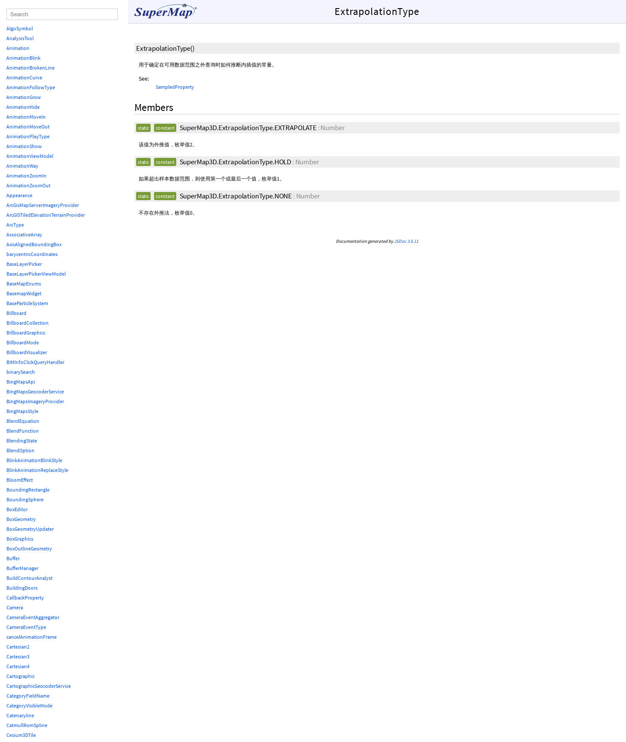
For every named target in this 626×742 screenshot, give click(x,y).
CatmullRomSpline (26, 725)
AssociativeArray (24, 234)
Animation (17, 48)
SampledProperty (175, 87)
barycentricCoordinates (32, 254)
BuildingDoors (22, 588)
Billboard (16, 313)
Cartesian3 (17, 656)
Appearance (19, 195)
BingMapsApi (20, 381)
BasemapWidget (23, 293)
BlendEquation (22, 421)
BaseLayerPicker (24, 264)
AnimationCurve (24, 77)
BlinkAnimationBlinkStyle (34, 460)
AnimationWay (22, 166)
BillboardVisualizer (26, 352)
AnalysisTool (20, 38)
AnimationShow (24, 146)
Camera (14, 607)
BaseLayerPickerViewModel (36, 274)
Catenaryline (20, 715)
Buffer (13, 558)
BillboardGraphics (25, 332)
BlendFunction (22, 431)
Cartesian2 (17, 646)
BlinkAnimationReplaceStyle (37, 470)
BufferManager (22, 568)
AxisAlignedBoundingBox (33, 244)
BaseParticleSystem (27, 303)
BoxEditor (17, 509)
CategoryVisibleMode (29, 705)
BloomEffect (19, 480)
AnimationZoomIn (26, 175)
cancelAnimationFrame (31, 637)
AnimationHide (23, 107)
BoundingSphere (25, 499)
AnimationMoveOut (27, 126)
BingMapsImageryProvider (35, 401)
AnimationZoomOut (28, 185)
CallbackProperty (25, 597)
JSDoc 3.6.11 (406, 241)
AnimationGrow (23, 97)
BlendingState (21, 440)
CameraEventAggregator (32, 617)
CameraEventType (26, 627)
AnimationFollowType (30, 87)
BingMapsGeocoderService (35, 391)
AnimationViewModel (29, 156)
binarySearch (20, 372)
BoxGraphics (19, 538)
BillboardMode (22, 342)
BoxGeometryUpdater (30, 529)
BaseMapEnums (23, 283)
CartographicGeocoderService (38, 686)
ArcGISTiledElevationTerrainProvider (45, 215)
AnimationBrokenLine (30, 67)
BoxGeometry (21, 519)
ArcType (15, 224)
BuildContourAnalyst (29, 578)
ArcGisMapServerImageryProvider (42, 205)
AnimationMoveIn (26, 116)
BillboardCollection (27, 323)
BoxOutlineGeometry (29, 548)
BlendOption (20, 450)
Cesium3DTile (21, 735)
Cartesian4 (17, 666)
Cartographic (20, 676)
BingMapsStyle (22, 411)
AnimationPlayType (27, 136)
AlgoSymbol (19, 28)
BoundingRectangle (27, 489)
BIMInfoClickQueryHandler (35, 362)
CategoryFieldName (27, 696)
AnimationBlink (23, 58)
